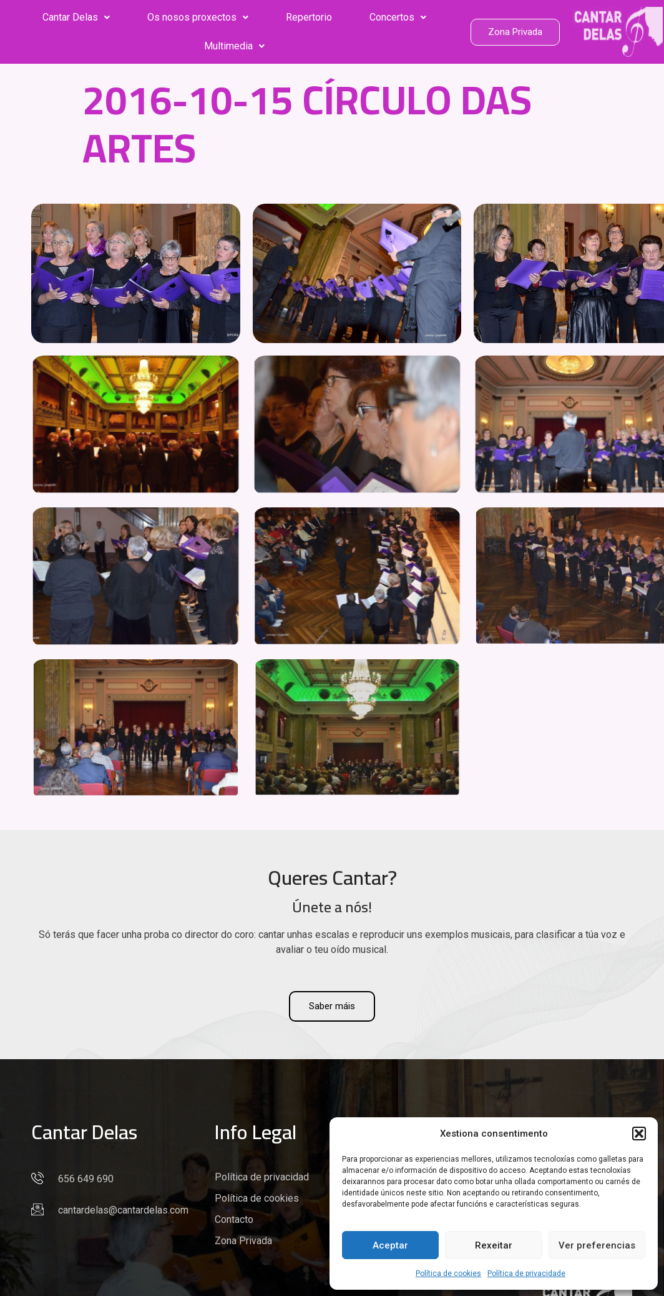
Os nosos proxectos (197, 17)
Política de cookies (448, 1273)
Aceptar (390, 1245)
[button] (639, 1133)
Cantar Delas (76, 17)
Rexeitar (493, 1245)
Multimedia (234, 46)
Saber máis (332, 1006)
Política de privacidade (526, 1273)
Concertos (397, 17)
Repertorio (309, 17)
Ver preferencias (597, 1245)
